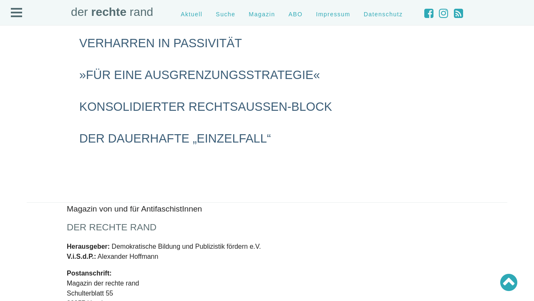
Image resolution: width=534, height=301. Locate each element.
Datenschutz (383, 14)
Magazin (262, 14)
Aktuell (191, 14)
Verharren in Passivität (160, 43)
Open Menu (17, 13)
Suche (225, 14)
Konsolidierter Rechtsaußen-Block (205, 106)
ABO (295, 14)
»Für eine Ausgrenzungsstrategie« (199, 75)
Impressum (333, 14)
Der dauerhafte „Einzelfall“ (175, 138)
